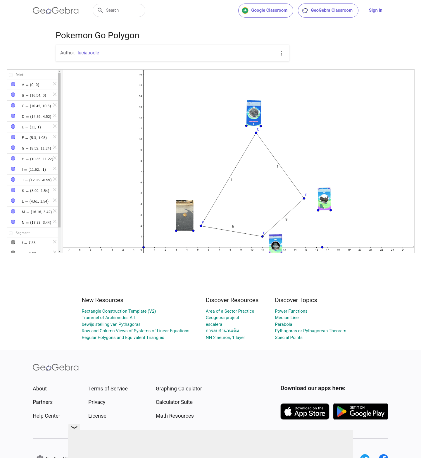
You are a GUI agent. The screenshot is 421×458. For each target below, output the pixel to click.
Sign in (375, 10)
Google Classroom (264, 10)
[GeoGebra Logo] (56, 10)
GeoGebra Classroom (327, 10)
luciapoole (88, 53)
